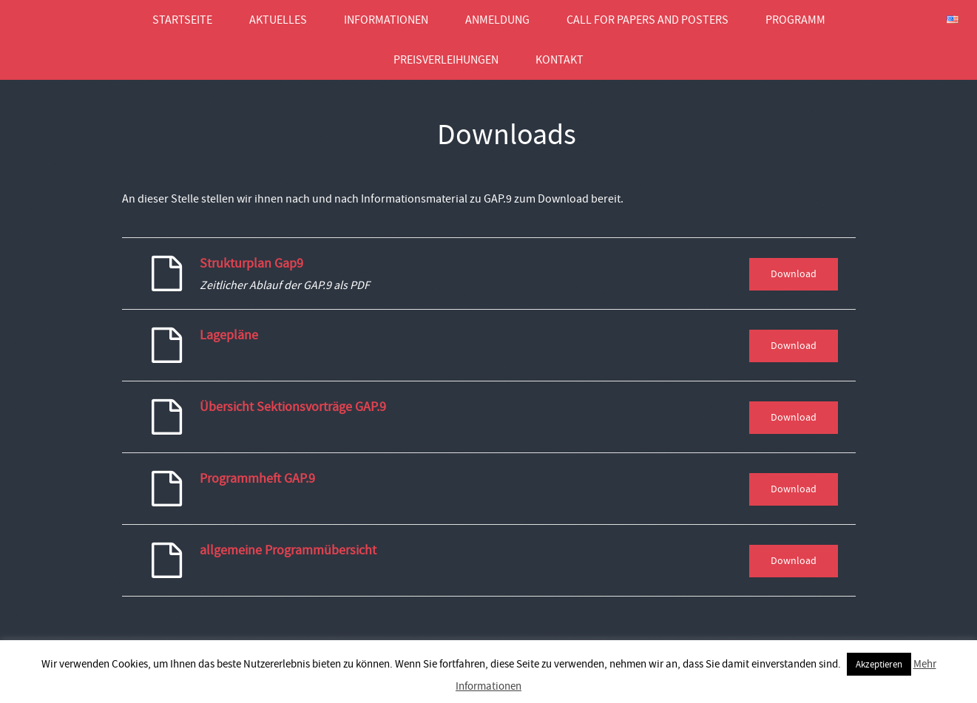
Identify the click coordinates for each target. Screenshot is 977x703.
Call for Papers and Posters (647, 20)
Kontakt (559, 59)
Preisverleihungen (445, 59)
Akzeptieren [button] (879, 664)
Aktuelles (278, 20)
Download (794, 274)
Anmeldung (497, 20)
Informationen (386, 20)
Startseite (182, 20)
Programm (795, 20)
